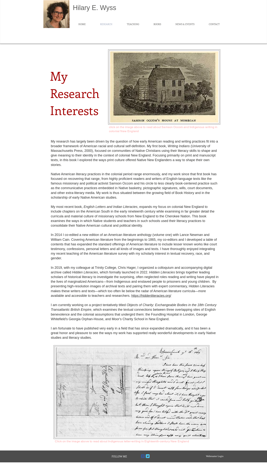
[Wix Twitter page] (148, 456)
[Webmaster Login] (214, 456)
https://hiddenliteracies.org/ (151, 296)
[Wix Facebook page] (143, 456)
